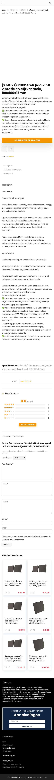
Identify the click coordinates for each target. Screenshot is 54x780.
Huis (4, 741)
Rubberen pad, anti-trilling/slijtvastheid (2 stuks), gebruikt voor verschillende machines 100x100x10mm (14, 661)
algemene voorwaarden (11, 763)
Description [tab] (7, 166)
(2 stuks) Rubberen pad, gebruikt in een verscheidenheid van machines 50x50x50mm (13, 585)
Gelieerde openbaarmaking (13, 766)
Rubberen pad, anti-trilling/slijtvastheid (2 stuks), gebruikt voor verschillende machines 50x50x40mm (38, 587)
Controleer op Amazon (27, 140)
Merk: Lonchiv (26, 381)
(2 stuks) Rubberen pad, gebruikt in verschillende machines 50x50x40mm (13, 623)
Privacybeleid (7, 760)
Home (4, 10)
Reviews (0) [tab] (8, 173)
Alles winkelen (7, 744)
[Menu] (2, 3)
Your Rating (6, 457)
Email (4, 528)
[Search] (50, 3)
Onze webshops (8, 747)
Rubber (22, 10)
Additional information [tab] (12, 170)
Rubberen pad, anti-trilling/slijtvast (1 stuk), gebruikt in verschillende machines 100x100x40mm (38, 661)
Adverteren (6, 750)
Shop (13, 10)
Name (5, 519)
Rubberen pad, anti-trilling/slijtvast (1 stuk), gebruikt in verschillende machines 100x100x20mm (38, 624)
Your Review (7, 464)
